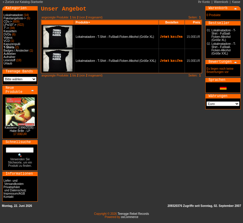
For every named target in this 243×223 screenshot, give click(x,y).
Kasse (236, 2)
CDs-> (8, 21)
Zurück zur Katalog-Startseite (24, 2)
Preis (196, 22)
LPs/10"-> (10, 24)
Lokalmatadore (13, 15)
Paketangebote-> (15, 18)
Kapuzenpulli (12, 44)
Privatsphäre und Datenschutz (15, 188)
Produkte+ (83, 22)
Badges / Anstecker (16, 50)
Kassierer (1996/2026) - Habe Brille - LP (20, 129)
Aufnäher (9, 57)
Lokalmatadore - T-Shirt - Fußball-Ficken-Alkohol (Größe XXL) (116, 60)
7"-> (6, 28)
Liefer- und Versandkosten (14, 182)
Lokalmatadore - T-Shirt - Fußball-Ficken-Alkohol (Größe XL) (115, 36)
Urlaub (8, 63)
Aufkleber (10, 53)
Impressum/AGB (14, 193)
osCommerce (129, 217)
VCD (7, 40)
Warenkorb (221, 2)
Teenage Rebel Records (133, 213)
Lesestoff (9, 60)
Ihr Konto (204, 2)
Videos (8, 37)
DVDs (7, 34)
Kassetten (10, 31)
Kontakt (8, 196)
